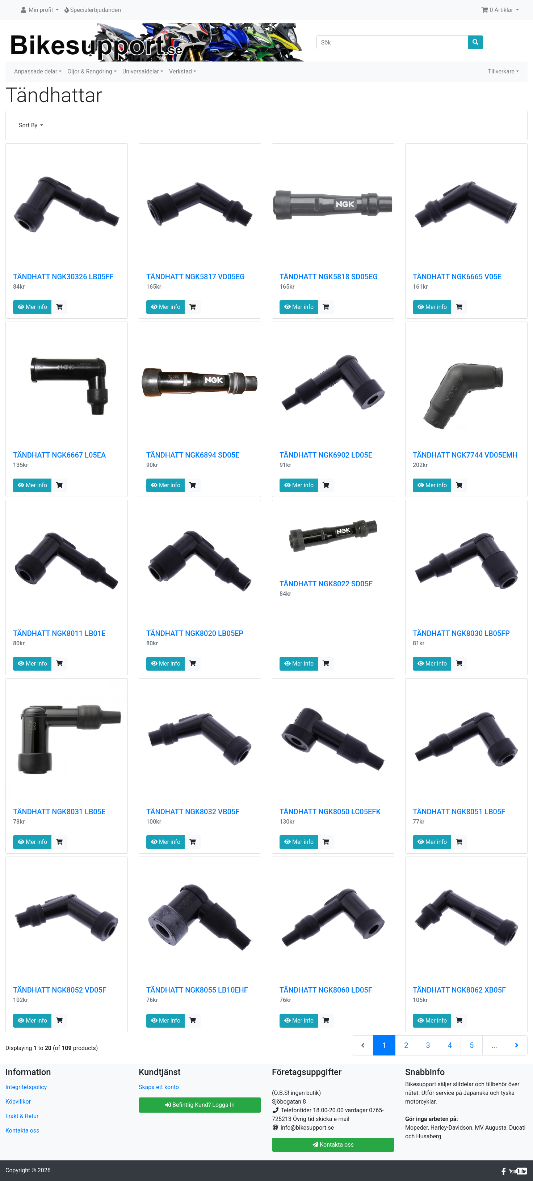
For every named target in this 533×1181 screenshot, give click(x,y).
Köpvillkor (18, 1101)
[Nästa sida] (517, 1045)
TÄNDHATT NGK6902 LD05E (326, 455)
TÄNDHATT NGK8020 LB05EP (194, 633)
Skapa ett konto (159, 1087)
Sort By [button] (29, 125)
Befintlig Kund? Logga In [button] (200, 1104)
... (494, 1045)
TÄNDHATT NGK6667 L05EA (59, 455)
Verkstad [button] (180, 71)
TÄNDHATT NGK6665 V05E (457, 276)
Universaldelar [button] (140, 71)
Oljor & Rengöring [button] (89, 71)
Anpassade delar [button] (35, 71)
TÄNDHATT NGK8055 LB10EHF (197, 990)
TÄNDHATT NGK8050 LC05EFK (330, 811)
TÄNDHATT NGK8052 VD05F (59, 990)
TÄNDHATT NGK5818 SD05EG (329, 276)
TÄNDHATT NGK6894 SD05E (192, 455)
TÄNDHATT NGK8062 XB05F (459, 990)
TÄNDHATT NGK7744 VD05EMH (465, 455)
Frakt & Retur (22, 1116)
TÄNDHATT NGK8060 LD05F (326, 990)
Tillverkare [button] (501, 71)
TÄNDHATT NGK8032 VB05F (192, 811)
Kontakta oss (22, 1130)
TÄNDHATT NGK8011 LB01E (59, 633)
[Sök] (392, 42)
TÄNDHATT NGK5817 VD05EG (195, 276)
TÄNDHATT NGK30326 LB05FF (63, 276)
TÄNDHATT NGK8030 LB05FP (461, 633)
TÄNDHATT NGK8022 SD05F (326, 583)
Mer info (32, 306)
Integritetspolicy (26, 1087)
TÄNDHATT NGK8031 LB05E (59, 811)
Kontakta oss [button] (332, 1144)
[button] (39, 10)
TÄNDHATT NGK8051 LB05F (459, 811)
